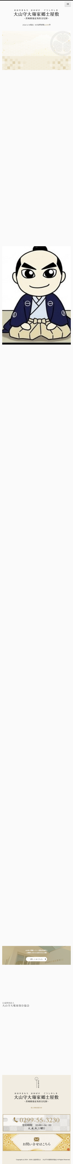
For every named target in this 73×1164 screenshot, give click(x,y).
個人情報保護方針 (36, 1107)
